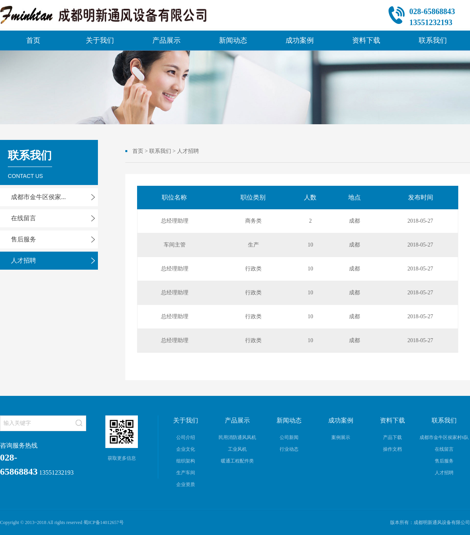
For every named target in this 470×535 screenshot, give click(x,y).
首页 (33, 40)
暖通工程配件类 (237, 461)
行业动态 (289, 449)
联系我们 (433, 40)
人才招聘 (23, 260)
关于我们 (100, 40)
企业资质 (185, 484)
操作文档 (392, 449)
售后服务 (23, 239)
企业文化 (185, 449)
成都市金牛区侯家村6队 (444, 437)
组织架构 (185, 461)
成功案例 (300, 40)
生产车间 (185, 472)
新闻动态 (233, 40)
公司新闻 (289, 437)
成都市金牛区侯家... (38, 197)
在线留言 (23, 218)
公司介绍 (185, 437)
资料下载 (366, 40)
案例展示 (340, 437)
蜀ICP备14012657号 (103, 522)
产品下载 (392, 437)
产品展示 (166, 40)
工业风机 (237, 449)
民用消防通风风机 (237, 437)
